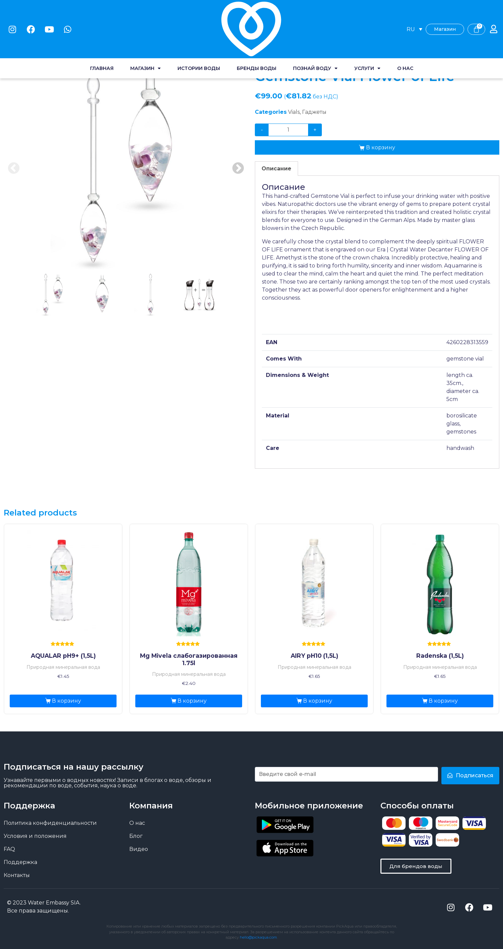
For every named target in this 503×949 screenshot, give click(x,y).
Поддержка (20, 862)
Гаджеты (314, 112)
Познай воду (315, 30)
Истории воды (198, 30)
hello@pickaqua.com (258, 937)
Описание (276, 168)
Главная (102, 30)
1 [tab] (52, 294)
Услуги (367, 30)
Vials (105, 51)
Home (12, 51)
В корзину (380, 147)
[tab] (276, 168)
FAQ (9, 849)
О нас (405, 30)
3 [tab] (150, 294)
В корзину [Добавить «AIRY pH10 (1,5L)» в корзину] (317, 701)
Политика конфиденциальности (50, 823)
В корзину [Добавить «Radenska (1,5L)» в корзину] (443, 701)
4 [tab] (199, 294)
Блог (136, 836)
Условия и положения (35, 836)
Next (238, 168)
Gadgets (82, 51)
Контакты (17, 875)
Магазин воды (45, 51)
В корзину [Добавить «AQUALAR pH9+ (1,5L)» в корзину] (66, 701)
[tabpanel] (126, 168)
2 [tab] (101, 294)
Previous (13, 168)
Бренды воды (256, 30)
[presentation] (52, 298)
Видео (138, 849)
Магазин (145, 30)
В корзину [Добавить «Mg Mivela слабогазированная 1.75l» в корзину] (192, 701)
